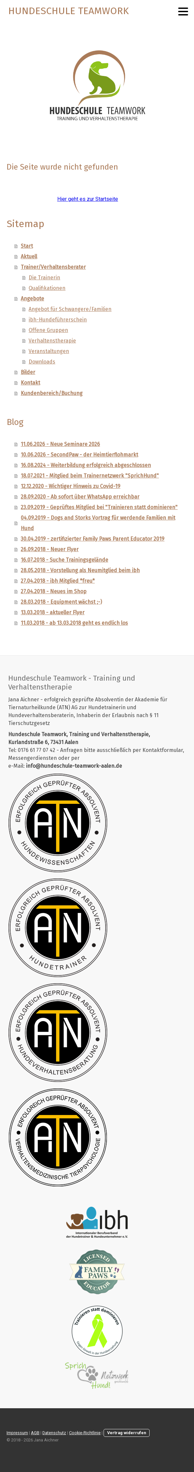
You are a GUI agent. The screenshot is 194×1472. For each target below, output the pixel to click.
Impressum (17, 1432)
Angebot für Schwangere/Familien (70, 309)
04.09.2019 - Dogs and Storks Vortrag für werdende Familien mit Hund (98, 523)
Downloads (42, 362)
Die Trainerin (44, 277)
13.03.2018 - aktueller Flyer (53, 612)
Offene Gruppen (48, 330)
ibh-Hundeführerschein (58, 319)
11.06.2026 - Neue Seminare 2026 (60, 444)
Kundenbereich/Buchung (52, 393)
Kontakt (30, 383)
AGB (35, 1432)
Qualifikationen (47, 288)
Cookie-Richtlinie (85, 1432)
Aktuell (29, 256)
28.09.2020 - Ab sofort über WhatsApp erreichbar (80, 497)
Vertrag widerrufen (126, 1432)
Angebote (32, 298)
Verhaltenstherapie (52, 341)
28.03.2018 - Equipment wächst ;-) (61, 602)
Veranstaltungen (49, 351)
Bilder (28, 372)
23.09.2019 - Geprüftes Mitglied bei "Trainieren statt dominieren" (99, 507)
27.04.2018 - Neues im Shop (53, 591)
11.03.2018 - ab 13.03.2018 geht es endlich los (74, 623)
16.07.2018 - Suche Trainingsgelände (64, 560)
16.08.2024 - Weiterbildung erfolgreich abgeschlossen (86, 465)
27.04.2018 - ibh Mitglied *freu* (58, 581)
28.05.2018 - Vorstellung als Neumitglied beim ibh (80, 570)
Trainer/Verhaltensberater (53, 267)
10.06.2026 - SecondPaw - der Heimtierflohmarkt (79, 455)
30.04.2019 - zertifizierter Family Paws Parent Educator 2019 (92, 539)
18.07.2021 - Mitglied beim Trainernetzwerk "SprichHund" (90, 476)
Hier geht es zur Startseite (87, 199)
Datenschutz (54, 1432)
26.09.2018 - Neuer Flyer (50, 549)
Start (27, 246)
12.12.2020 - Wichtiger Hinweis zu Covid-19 (70, 486)
